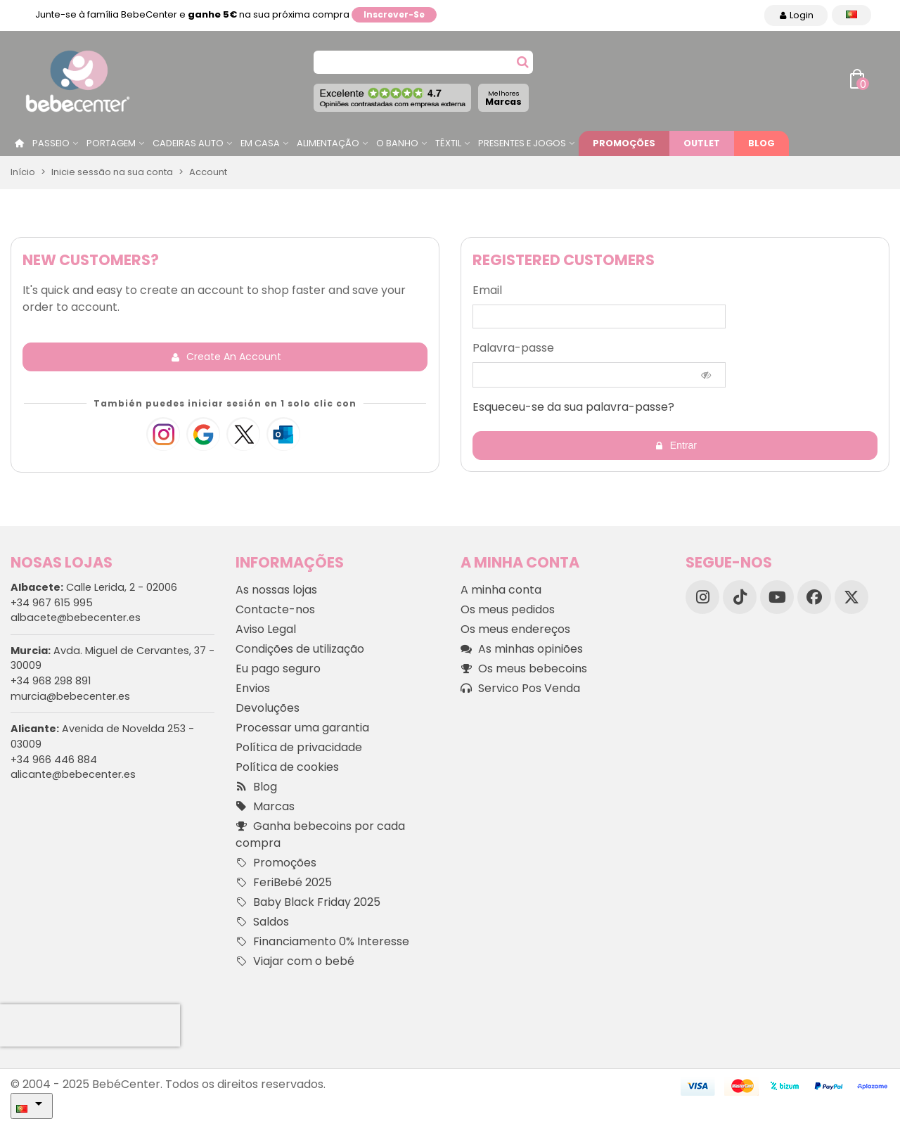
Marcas (503, 98)
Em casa (260, 143)
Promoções (624, 143)
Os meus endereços (515, 629)
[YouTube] (777, 597)
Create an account (226, 357)
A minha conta (501, 590)
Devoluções (268, 708)
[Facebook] (814, 597)
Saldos (262, 922)
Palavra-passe (513, 348)
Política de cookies (287, 767)
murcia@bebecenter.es (70, 696)
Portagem (111, 143)
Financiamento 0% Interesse (322, 941)
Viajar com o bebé (295, 961)
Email (487, 290)
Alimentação (328, 143)
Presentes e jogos (522, 143)
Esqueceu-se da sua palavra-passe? (573, 407)
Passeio (51, 143)
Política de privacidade (299, 747)
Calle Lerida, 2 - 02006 (94, 587)
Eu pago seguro (278, 668)
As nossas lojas (276, 590)
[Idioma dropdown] (851, 15)
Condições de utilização (300, 649)
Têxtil (448, 143)
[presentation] (90, 1025)
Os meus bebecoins (524, 668)
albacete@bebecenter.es (76, 617)
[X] (851, 597)
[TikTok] (740, 597)
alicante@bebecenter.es (73, 774)
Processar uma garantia (302, 727)
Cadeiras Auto (188, 143)
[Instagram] (702, 597)
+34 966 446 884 (54, 760)
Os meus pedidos (508, 609)
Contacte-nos (275, 609)
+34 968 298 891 (51, 681)
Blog (761, 143)
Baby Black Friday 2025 (308, 902)
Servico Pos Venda (520, 688)
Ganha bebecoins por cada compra (320, 834)
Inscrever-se (394, 14)
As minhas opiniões (522, 649)
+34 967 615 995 (52, 603)
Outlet (701, 143)
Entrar (676, 446)
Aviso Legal (266, 629)
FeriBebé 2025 (284, 882)
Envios (253, 688)
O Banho (397, 143)
